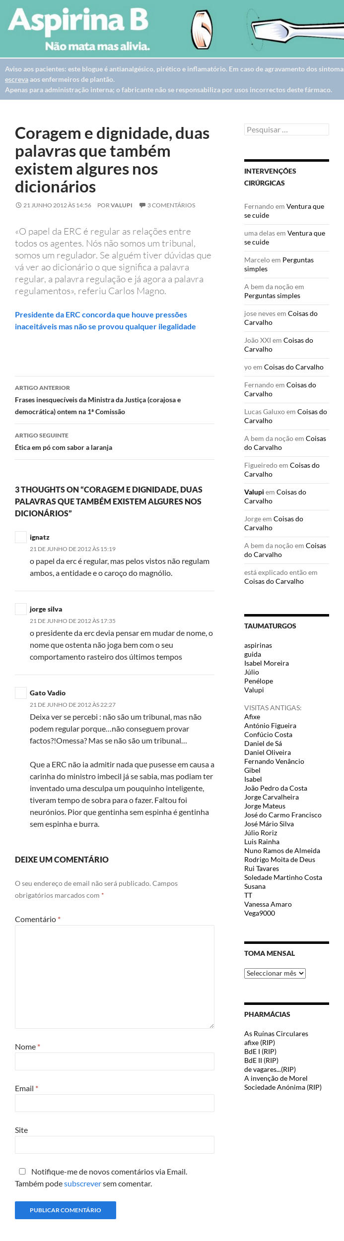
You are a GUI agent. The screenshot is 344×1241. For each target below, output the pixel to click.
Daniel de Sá (263, 743)
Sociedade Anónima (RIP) (283, 1087)
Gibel (252, 770)
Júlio (251, 672)
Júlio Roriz (260, 832)
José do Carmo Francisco (283, 814)
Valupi (122, 205)
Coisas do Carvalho (294, 367)
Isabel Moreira (266, 663)
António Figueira (270, 725)
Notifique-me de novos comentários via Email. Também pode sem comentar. (101, 1177)
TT (248, 895)
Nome (27, 1046)
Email (26, 1088)
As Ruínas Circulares (276, 1033)
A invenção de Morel (276, 1078)
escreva (16, 79)
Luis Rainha (261, 841)
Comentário (38, 919)
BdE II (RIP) (261, 1060)
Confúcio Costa (268, 734)
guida (252, 654)
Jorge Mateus (264, 806)
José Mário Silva (269, 823)
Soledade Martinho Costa (283, 877)
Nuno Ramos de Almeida (282, 850)
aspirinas (258, 645)
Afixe (252, 716)
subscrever (82, 1183)
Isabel (253, 779)
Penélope (258, 681)
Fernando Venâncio (274, 761)
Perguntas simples (272, 295)
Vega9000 (259, 913)
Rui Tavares (261, 868)
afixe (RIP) (259, 1042)
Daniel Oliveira (267, 752)
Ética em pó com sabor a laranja (114, 440)
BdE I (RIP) (260, 1051)
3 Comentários (171, 205)
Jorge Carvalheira (271, 797)
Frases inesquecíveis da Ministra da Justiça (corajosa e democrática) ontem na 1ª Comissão (114, 399)
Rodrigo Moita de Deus (279, 859)
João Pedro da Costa (275, 788)
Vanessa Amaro (268, 904)
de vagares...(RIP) (270, 1069)
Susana (255, 886)
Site (21, 1129)
